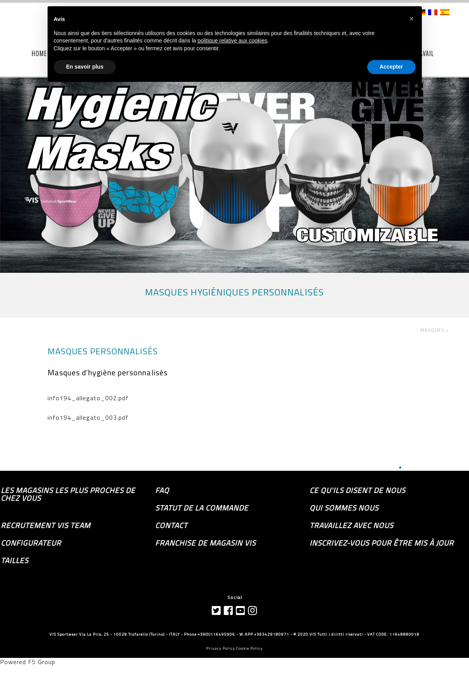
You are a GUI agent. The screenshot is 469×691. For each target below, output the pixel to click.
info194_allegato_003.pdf (88, 417)
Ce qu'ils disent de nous (357, 490)
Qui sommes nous (344, 508)
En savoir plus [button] (85, 67)
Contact (171, 525)
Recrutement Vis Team (45, 525)
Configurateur (31, 543)
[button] (411, 18)
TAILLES (14, 560)
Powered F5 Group (27, 661)
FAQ (162, 490)
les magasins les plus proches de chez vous (68, 494)
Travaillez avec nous (351, 525)
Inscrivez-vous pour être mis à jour (382, 543)
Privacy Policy (220, 648)
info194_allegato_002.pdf (88, 398)
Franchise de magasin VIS (205, 543)
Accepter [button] (391, 67)
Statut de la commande (201, 508)
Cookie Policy (249, 648)
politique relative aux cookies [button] (232, 40)
